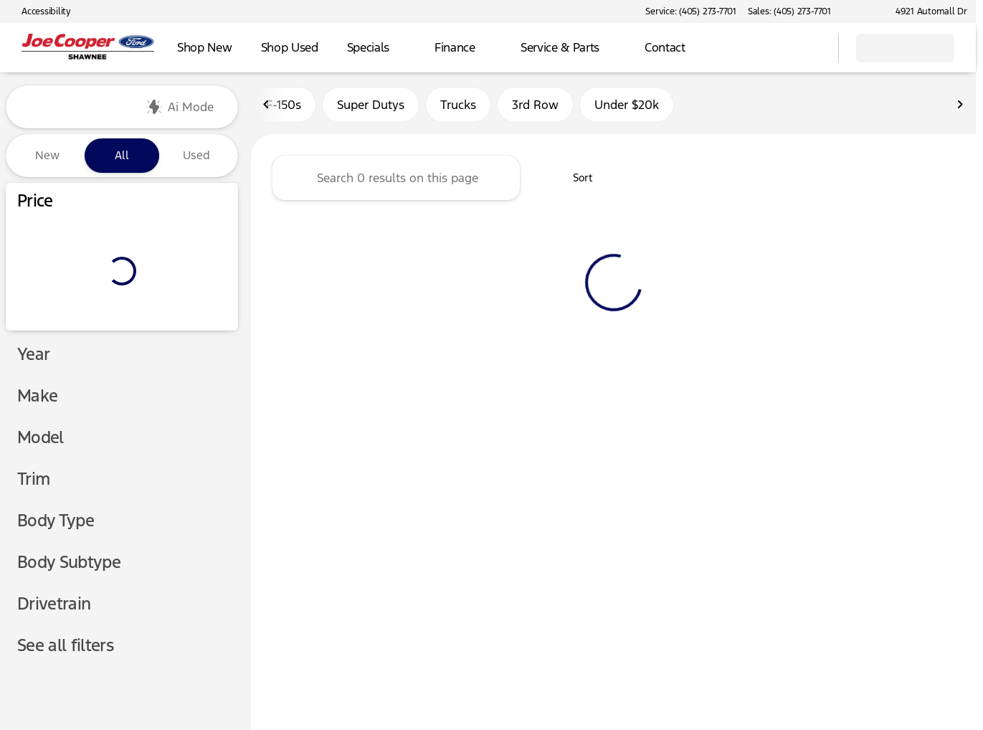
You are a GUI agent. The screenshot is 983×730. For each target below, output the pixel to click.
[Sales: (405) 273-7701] (789, 11)
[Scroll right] (960, 106)
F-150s (283, 107)
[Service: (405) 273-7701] (690, 11)
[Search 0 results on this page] (396, 180)
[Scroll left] (266, 106)
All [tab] (122, 155)
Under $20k (626, 107)
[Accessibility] (40, 11)
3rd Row (535, 107)
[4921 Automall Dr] (925, 11)
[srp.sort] (575, 180)
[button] (862, 11)
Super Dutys (370, 107)
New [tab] (47, 155)
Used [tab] (196, 155)
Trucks (458, 107)
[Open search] (809, 48)
